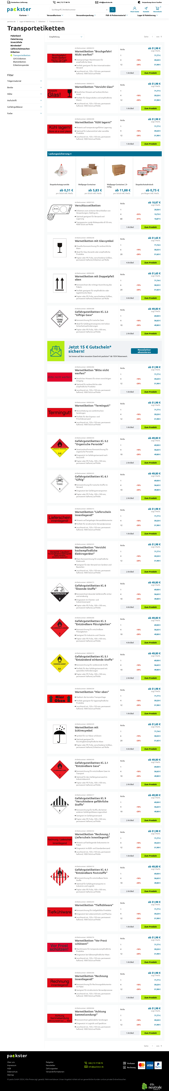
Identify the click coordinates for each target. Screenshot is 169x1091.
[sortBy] (65, 37)
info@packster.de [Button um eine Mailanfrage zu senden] (105, 2)
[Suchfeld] (77, 9)
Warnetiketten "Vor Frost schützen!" (91, 942)
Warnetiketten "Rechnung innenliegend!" (91, 977)
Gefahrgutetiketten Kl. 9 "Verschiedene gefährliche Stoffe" (91, 801)
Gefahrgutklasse (15, 107)
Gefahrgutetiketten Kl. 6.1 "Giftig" (91, 478)
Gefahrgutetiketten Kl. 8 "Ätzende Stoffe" (90, 587)
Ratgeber (50, 1062)
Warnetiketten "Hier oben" (92, 692)
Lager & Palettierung (146, 15)
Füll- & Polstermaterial (116, 15)
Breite (10, 87)
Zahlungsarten (52, 1068)
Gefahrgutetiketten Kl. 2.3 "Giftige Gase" (91, 313)
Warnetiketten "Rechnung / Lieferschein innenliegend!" (92, 836)
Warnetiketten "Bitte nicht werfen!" (92, 372)
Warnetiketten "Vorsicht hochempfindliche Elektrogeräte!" (90, 550)
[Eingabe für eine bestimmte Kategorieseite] (152, 36)
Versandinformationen (55, 1072)
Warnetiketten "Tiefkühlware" (94, 905)
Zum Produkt (150, 73)
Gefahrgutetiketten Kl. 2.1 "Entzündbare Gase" (91, 764)
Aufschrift (12, 100)
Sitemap (10, 1075)
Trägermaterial (14, 81)
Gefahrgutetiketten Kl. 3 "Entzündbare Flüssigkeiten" (93, 622)
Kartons (23, 15)
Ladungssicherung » (60, 153)
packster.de (11, 21)
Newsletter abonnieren (144, 351)
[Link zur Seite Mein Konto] (134, 9)
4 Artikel (130, 262)
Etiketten (42, 21)
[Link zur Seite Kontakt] (146, 9)
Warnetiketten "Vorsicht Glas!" (94, 86)
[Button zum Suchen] (113, 9)
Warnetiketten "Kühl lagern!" (93, 122)
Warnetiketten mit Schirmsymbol (86, 729)
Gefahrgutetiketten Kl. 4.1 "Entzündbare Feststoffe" (91, 871)
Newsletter (50, 1065)
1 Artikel (130, 73)
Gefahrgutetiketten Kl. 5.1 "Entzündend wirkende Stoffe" (94, 658)
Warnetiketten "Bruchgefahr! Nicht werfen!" (93, 53)
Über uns (11, 1062)
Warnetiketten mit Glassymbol (94, 241)
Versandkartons (54, 15)
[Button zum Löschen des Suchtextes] (106, 9)
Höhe (9, 94)
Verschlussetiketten (88, 205)
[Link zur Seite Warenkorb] (157, 9)
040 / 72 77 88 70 (63, 2)
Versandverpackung (84, 15)
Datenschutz (12, 1072)
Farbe (10, 113)
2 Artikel (130, 333)
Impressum (11, 1065)
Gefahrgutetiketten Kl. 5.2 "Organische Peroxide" (91, 442)
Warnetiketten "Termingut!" (92, 405)
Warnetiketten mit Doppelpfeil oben (94, 278)
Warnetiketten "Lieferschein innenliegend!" (93, 513)
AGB (9, 1068)
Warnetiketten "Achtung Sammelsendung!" (90, 1013)
